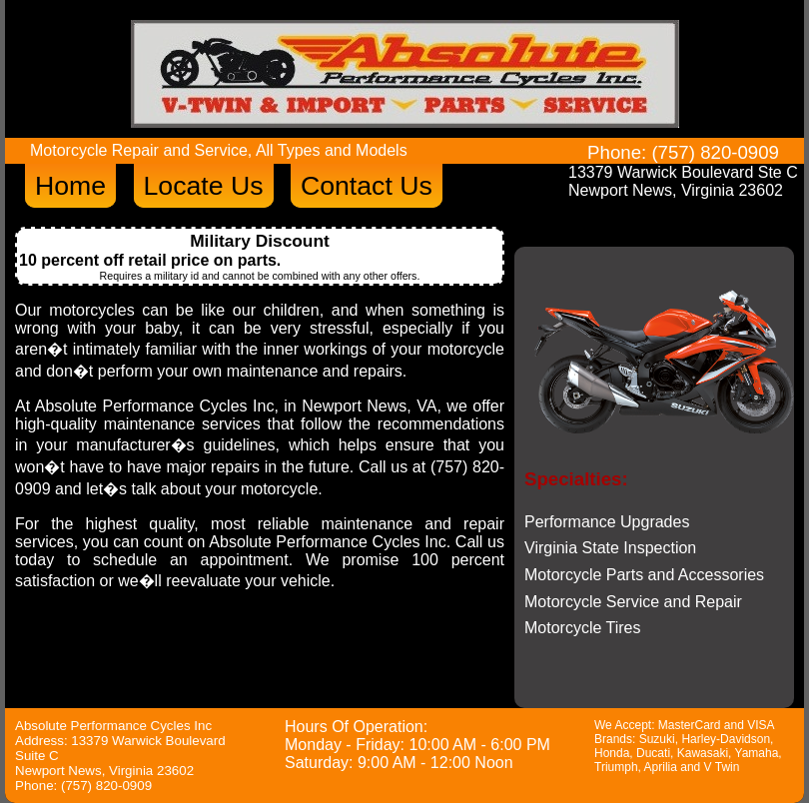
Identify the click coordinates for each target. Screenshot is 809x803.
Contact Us (366, 186)
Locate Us (204, 186)
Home (70, 186)
